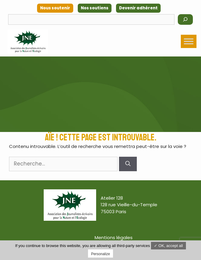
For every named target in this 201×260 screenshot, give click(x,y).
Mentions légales (114, 237)
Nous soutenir (55, 8)
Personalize (100, 254)
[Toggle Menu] (188, 41)
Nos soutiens (94, 8)
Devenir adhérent (138, 8)
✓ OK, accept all (168, 245)
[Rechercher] (185, 19)
